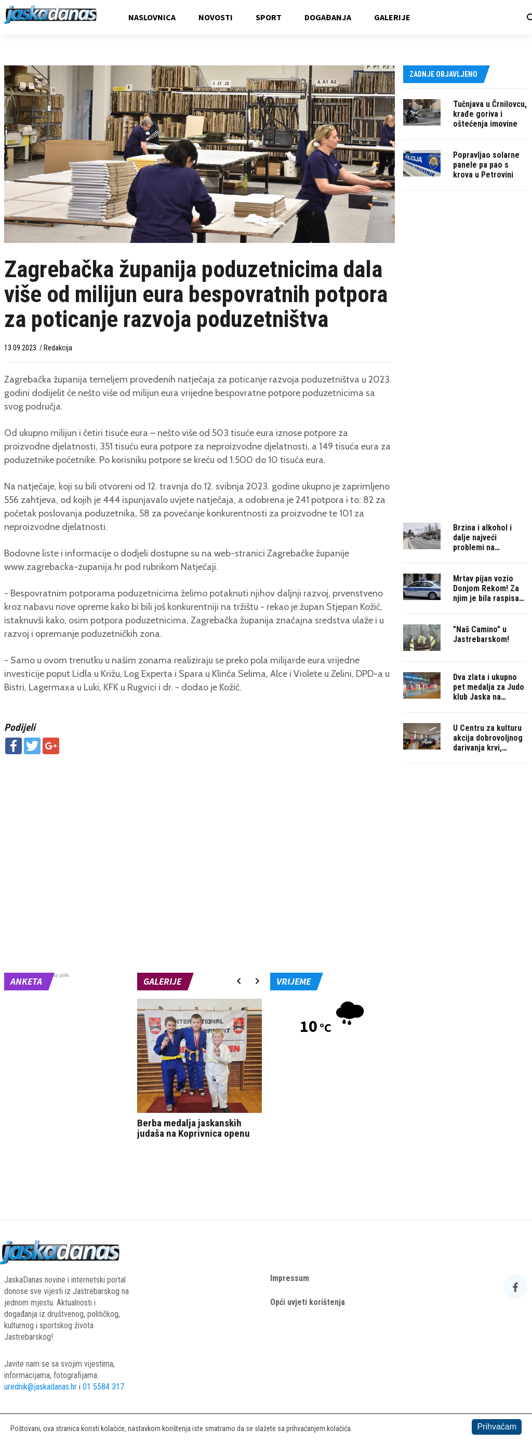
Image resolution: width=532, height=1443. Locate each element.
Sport (269, 17)
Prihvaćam (496, 1426)
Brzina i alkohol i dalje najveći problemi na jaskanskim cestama (489, 542)
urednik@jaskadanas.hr (40, 1387)
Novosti (215, 17)
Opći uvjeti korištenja (307, 1302)
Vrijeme (293, 981)
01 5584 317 (103, 1387)
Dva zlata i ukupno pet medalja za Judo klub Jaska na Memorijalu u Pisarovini (488, 697)
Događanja (327, 17)
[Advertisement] (199, 837)
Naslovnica (152, 17)
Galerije (392, 17)
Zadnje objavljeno (443, 74)
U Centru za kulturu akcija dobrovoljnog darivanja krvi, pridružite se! (488, 743)
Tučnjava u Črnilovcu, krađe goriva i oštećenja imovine (490, 114)
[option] (199, 1071)
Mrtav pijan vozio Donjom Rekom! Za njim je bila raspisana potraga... (490, 593)
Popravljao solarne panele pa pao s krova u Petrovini (486, 165)
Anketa (26, 981)
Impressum (289, 1278)
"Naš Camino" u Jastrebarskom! (481, 634)
